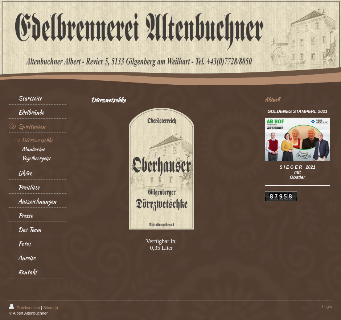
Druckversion (25, 308)
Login (327, 306)
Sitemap (50, 308)
